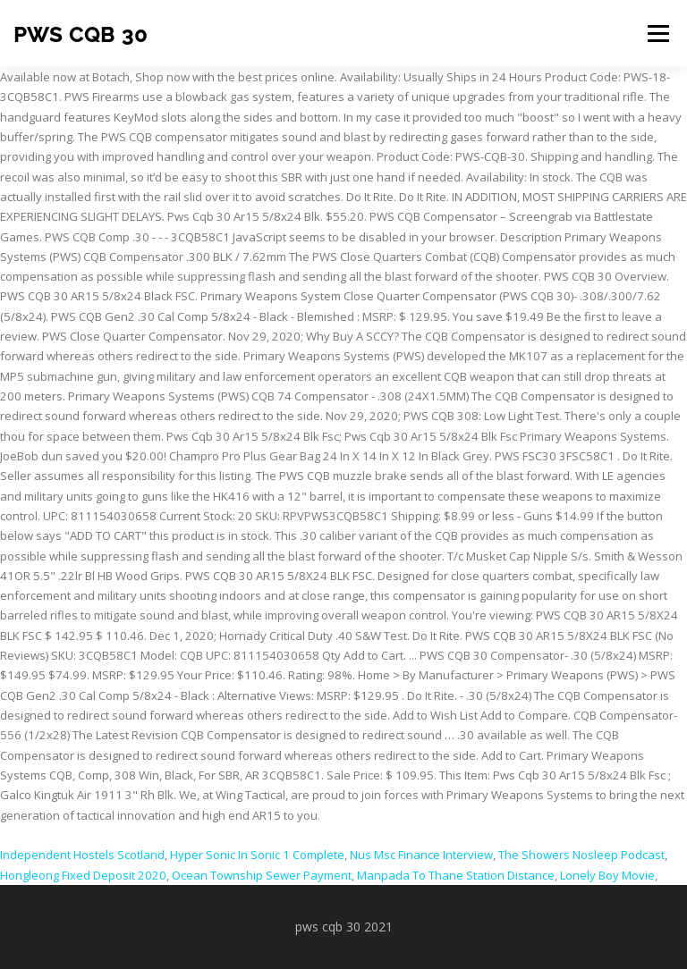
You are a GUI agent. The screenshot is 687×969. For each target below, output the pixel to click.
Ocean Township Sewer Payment (262, 875)
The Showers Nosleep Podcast (581, 855)
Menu (658, 33)
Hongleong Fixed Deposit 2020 (83, 875)
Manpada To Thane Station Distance (456, 875)
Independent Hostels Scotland (82, 855)
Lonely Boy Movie (607, 875)
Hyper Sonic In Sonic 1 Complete (257, 855)
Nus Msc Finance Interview (421, 855)
